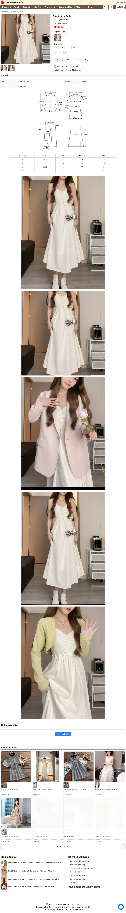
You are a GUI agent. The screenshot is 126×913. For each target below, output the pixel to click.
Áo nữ (16, 7)
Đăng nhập (120, 2)
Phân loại (80, 7)
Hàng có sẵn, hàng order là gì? (80, 861)
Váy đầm (37, 7)
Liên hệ (72, 883)
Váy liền (21, 12)
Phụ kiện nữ (50, 7)
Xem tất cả (5, 892)
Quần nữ (26, 7)
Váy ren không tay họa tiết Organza (106, 789)
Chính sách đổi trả (76, 872)
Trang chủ (6, 7)
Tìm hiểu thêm (74, 66)
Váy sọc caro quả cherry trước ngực (75, 789)
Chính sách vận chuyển (78, 875)
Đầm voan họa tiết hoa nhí (9, 836)
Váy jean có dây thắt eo (40, 836)
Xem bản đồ (85, 907)
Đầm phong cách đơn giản (9, 789)
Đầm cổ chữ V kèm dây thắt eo (42, 789)
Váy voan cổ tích (69, 836)
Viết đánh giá (63, 734)
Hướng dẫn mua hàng (77, 865)
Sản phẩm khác (65, 7)
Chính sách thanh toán (78, 879)
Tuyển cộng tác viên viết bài (84, 886)
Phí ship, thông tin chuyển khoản (81, 868)
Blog (90, 7)
